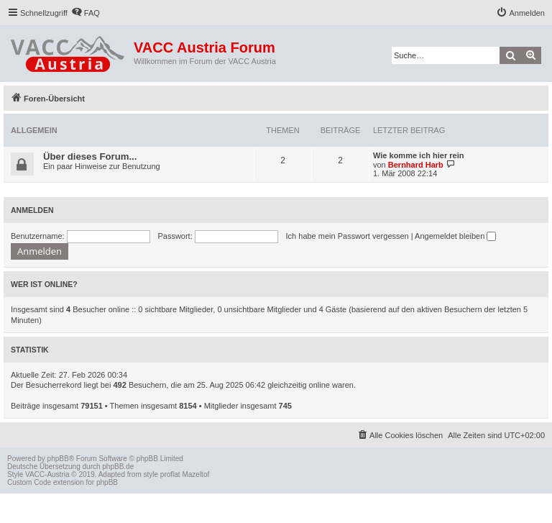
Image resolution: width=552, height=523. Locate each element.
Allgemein (34, 130)
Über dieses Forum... (90, 156)
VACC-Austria (47, 474)
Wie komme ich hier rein (418, 155)
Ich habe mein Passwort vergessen (347, 236)
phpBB (58, 459)
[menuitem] (85, 13)
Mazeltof (195, 474)
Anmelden (32, 210)
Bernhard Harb (415, 164)
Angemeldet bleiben (455, 236)
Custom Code (29, 482)
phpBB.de (118, 466)
